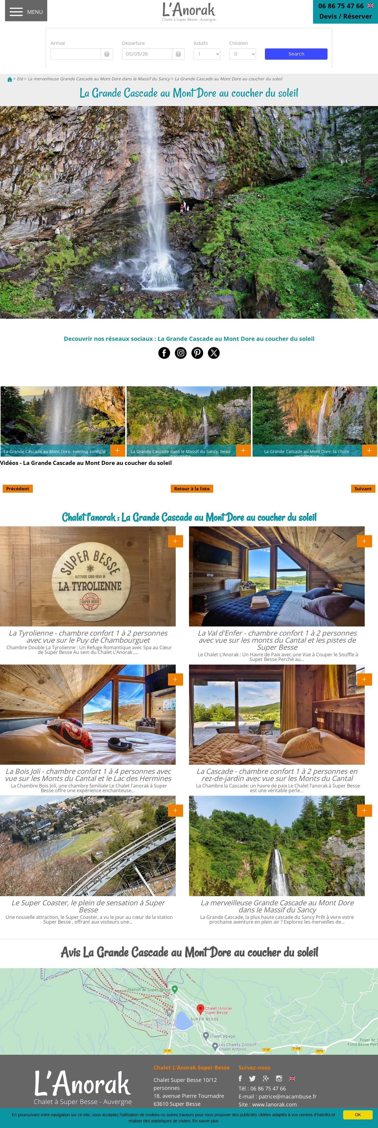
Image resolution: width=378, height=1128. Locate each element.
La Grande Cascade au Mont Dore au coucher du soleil (228, 79)
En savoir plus (206, 1121)
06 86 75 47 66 (341, 5)
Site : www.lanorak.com (268, 1104)
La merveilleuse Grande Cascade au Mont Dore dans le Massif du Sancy (99, 79)
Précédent (17, 488)
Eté (20, 79)
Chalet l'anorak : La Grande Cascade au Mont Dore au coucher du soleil (189, 517)
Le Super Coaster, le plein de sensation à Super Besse (87, 906)
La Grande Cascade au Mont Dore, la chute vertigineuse (306, 454)
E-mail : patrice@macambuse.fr (278, 1096)
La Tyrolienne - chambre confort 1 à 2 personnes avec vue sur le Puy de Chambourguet (88, 636)
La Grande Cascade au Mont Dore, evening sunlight (55, 451)
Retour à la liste (192, 488)
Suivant (363, 488)
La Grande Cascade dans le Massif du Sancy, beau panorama (180, 454)
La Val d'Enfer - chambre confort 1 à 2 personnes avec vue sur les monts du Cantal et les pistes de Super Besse (277, 640)
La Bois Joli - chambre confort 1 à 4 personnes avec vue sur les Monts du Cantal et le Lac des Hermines (88, 774)
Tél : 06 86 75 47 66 (262, 1088)
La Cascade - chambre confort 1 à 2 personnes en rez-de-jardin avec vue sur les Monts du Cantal (276, 774)
